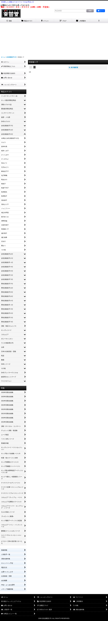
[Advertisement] (54, 39)
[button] (99, 21)
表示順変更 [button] (73, 67)
